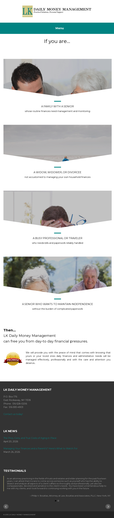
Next (108, 506)
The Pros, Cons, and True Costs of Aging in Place (29, 438)
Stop (58, 501)
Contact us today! (13, 414)
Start (56, 501)
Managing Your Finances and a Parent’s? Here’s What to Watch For (40, 448)
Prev (5, 506)
